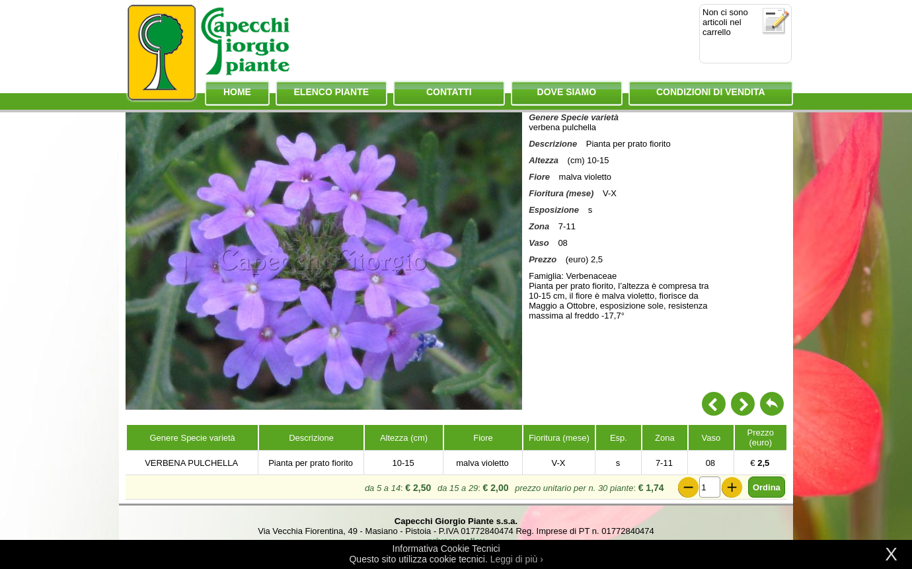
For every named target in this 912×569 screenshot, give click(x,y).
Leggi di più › (516, 559)
